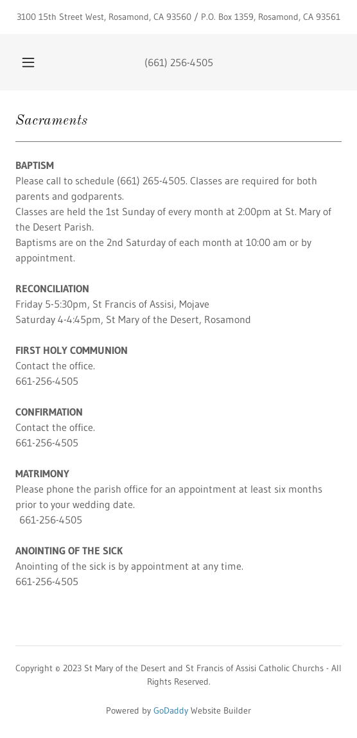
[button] (30, 62)
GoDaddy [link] (170, 710)
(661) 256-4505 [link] (178, 62)
